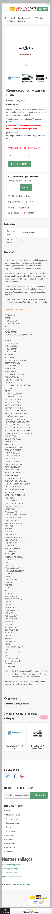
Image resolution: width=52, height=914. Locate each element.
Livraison (9, 811)
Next (45, 78)
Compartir (24, 208)
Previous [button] (41, 717)
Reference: (11, 101)
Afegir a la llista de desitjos (23, 196)
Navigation (5, 9)
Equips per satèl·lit (9, 873)
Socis (8, 827)
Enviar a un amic (18, 202)
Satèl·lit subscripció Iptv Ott (13, 864)
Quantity (11, 155)
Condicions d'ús (12, 819)
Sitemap (9, 851)
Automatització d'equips (12, 877)
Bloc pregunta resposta (11, 869)
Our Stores (10, 831)
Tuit (11, 208)
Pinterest (29, 213)
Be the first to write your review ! (17, 704)
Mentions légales (13, 815)
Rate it (26, 187)
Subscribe (39, 795)
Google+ (13, 213)
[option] (14, 737)
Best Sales (10, 843)
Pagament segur (12, 823)
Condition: (10, 104)
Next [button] (46, 717)
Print (31, 202)
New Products (11, 839)
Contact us (10, 847)
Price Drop (10, 835)
